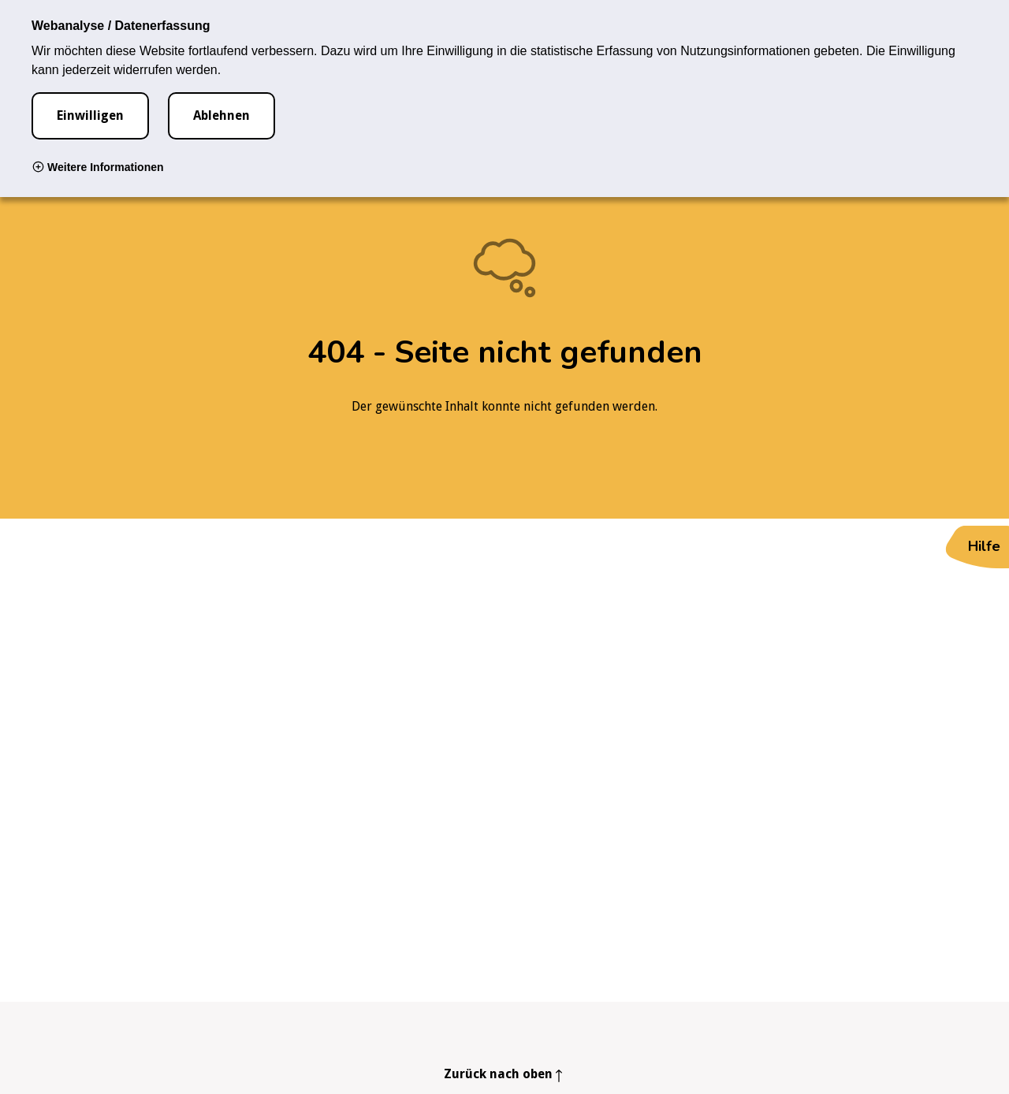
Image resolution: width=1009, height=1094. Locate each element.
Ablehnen (221, 115)
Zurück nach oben (498, 1073)
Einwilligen (90, 115)
